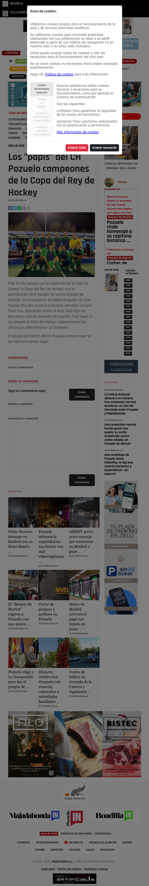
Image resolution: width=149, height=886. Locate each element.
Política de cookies (59, 74)
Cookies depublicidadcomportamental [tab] (42, 131)
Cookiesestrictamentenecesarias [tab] (42, 89)
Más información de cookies (78, 132)
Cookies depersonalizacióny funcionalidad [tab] (42, 117)
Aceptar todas (77, 147)
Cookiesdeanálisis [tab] (42, 103)
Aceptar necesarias (104, 147)
